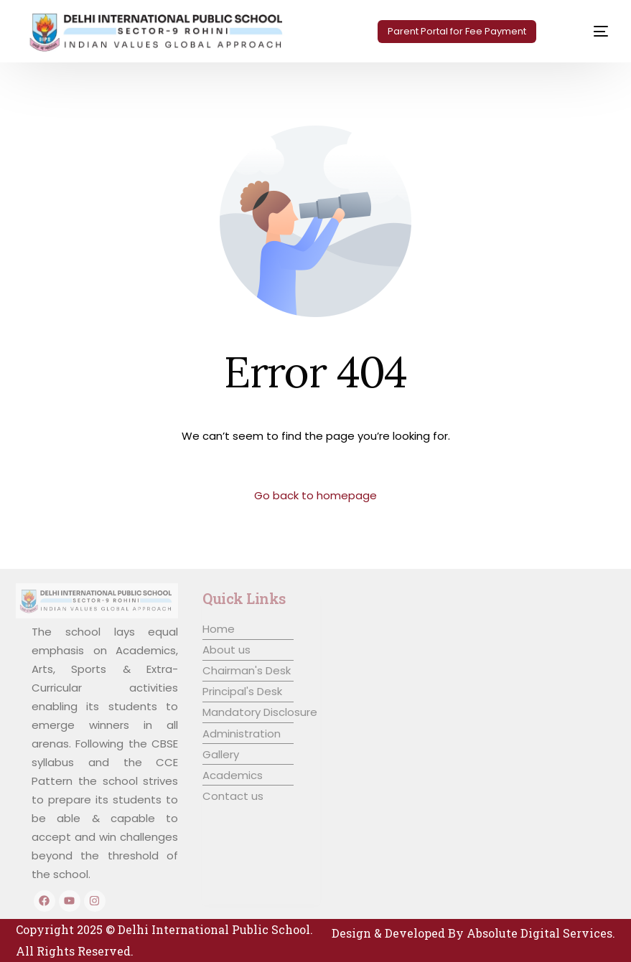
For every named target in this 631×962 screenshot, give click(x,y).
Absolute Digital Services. (541, 932)
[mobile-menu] (585, 31)
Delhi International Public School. (215, 929)
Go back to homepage (315, 495)
